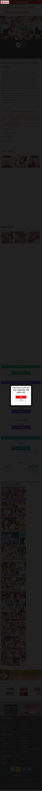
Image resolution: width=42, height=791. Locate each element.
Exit (21, 400)
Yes (21, 397)
